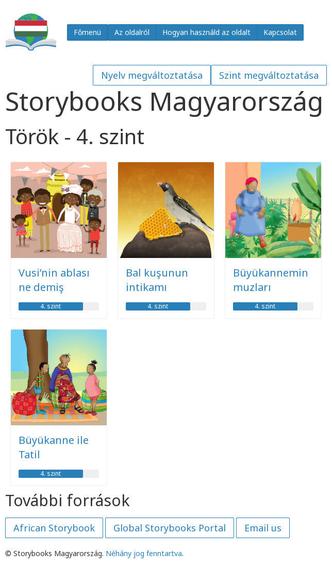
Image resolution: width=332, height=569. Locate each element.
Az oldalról (132, 32)
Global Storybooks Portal (169, 528)
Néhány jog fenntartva (144, 553)
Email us (262, 528)
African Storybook (54, 528)
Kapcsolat (280, 32)
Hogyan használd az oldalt (206, 32)
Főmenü (87, 32)
